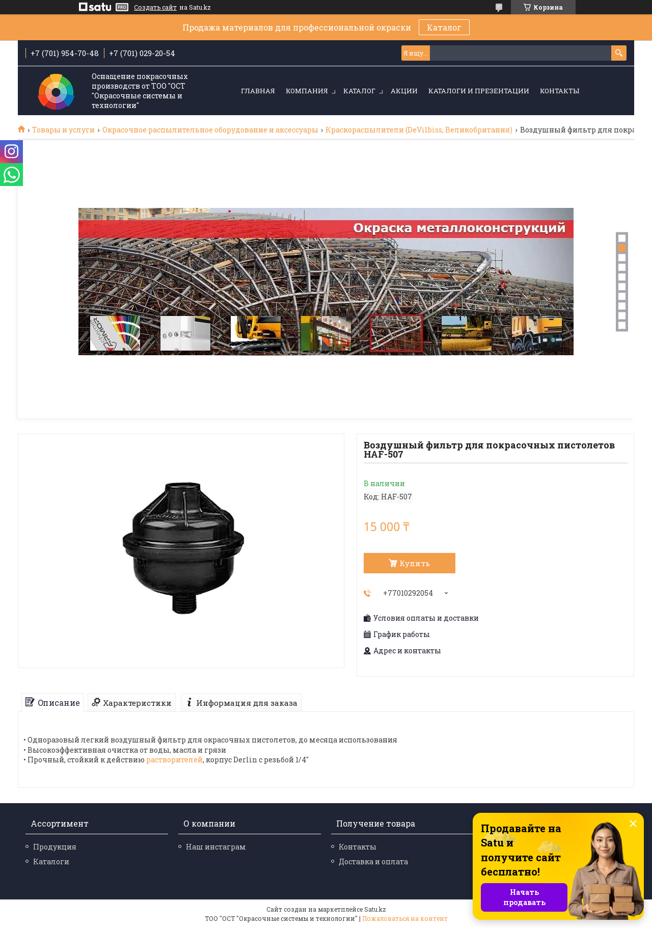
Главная (258, 90)
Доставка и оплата (373, 861)
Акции (404, 90)
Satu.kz (375, 909)
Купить (414, 563)
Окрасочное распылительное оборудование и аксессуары (210, 130)
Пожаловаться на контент (405, 918)
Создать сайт (155, 7)
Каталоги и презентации (478, 90)
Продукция (54, 847)
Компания (307, 90)
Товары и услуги (63, 130)
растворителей (174, 759)
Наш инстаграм (216, 847)
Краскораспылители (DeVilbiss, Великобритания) (418, 130)
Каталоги (51, 861)
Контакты (559, 90)
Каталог (444, 27)
